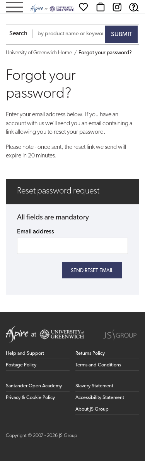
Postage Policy (21, 365)
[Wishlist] (83, 7)
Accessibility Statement (99, 397)
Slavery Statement (94, 385)
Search (18, 34)
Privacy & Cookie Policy (30, 397)
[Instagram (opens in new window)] (117, 7)
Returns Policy (90, 353)
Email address (35, 232)
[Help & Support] (133, 7)
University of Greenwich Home (39, 52)
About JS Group (92, 409)
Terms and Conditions (98, 365)
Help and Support (25, 353)
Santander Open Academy (34, 385)
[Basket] (100, 7)
